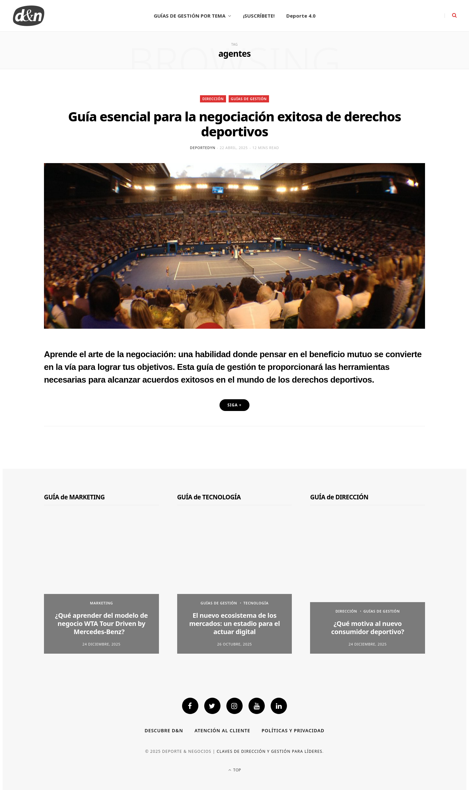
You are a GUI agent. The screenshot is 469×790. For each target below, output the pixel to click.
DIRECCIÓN (213, 98)
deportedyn (202, 147)
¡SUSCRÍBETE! (259, 15)
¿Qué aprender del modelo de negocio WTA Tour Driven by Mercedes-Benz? (101, 623)
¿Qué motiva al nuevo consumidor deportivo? (367, 627)
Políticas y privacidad (293, 730)
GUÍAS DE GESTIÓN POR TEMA (189, 15)
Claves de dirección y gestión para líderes (269, 751)
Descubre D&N (164, 730)
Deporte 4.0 (301, 15)
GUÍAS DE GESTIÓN (249, 98)
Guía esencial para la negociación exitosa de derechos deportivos (234, 123)
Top (234, 770)
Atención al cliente (222, 730)
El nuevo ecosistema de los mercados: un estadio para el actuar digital (234, 623)
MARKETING (101, 602)
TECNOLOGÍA (255, 602)
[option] (101, 586)
